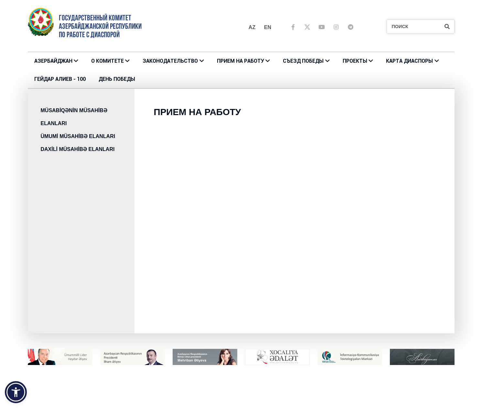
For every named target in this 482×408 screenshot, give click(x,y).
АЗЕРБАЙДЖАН (53, 61)
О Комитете (107, 61)
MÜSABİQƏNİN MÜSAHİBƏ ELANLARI (74, 117)
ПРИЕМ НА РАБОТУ (240, 61)
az (252, 27)
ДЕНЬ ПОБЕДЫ (117, 79)
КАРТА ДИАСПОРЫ (409, 61)
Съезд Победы (303, 61)
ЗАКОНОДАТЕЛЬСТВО (170, 61)
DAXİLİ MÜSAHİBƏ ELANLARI (78, 149)
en (267, 27)
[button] (15, 392)
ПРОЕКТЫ (355, 61)
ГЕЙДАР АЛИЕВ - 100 (60, 79)
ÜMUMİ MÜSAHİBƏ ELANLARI (78, 136)
